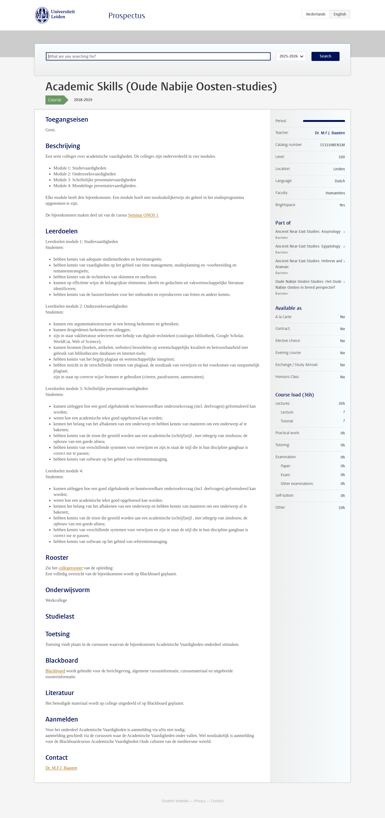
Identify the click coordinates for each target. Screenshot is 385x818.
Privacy (200, 801)
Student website (174, 801)
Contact (217, 801)
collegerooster (71, 568)
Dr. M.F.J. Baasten (61, 768)
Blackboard (55, 671)
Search (325, 56)
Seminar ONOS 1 (143, 215)
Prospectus (126, 16)
